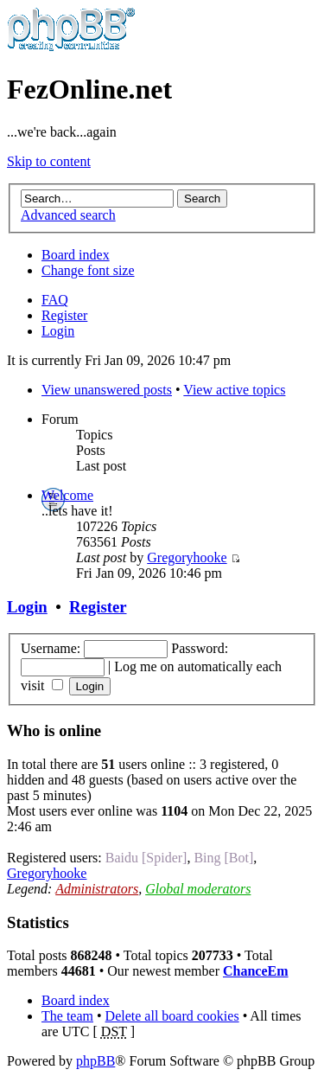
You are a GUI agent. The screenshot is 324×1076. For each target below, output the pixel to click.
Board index (75, 254)
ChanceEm (256, 971)
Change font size (88, 270)
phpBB (95, 1061)
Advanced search (68, 215)
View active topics (234, 389)
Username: (50, 648)
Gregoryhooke (186, 557)
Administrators (96, 888)
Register (64, 315)
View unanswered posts (106, 389)
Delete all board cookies (172, 1016)
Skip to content (49, 161)
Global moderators (198, 888)
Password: (199, 648)
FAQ (54, 299)
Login (57, 330)
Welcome (67, 495)
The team (67, 1016)
